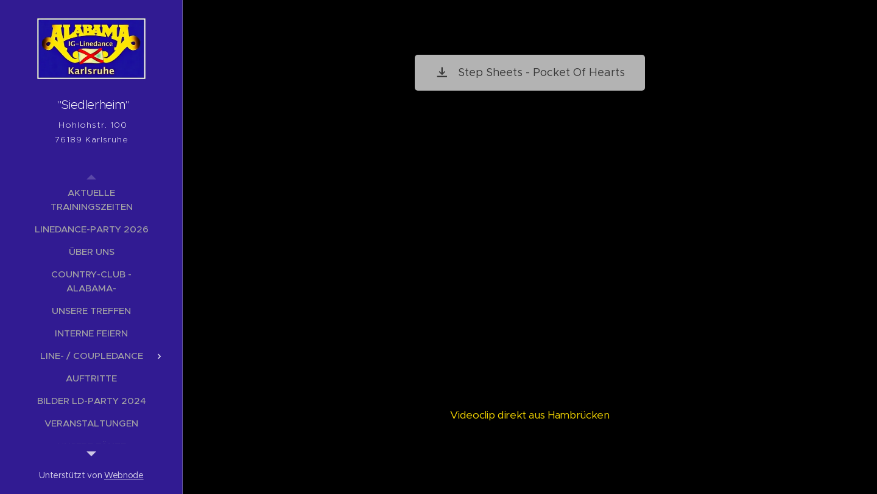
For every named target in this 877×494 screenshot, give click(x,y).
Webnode (124, 475)
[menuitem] (91, 200)
